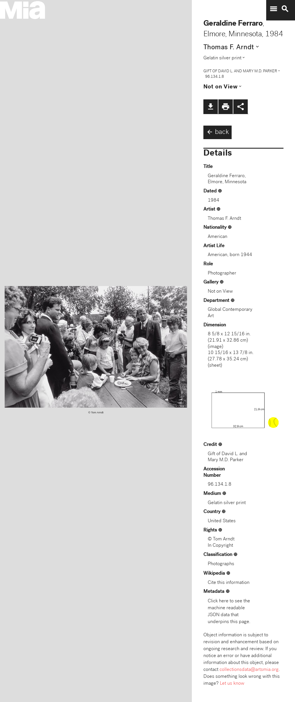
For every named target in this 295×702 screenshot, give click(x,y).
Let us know (232, 683)
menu (273, 9)
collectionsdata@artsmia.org (249, 669)
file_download (210, 106)
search (285, 9)
